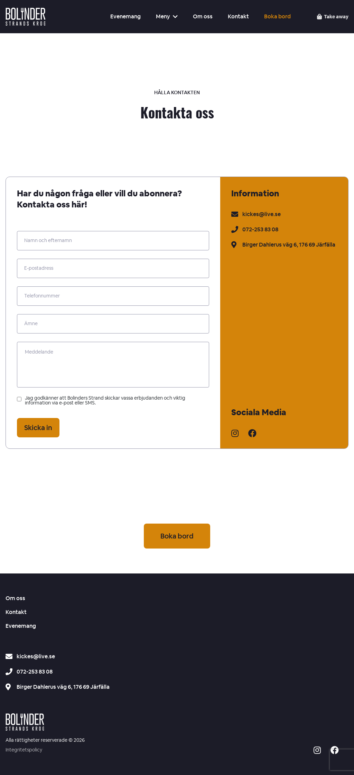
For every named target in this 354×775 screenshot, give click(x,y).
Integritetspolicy (24, 750)
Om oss (203, 16)
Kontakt (238, 16)
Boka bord (277, 16)
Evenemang (125, 16)
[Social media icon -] (317, 751)
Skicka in (38, 428)
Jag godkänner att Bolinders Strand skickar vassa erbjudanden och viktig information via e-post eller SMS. (101, 401)
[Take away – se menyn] (332, 16)
